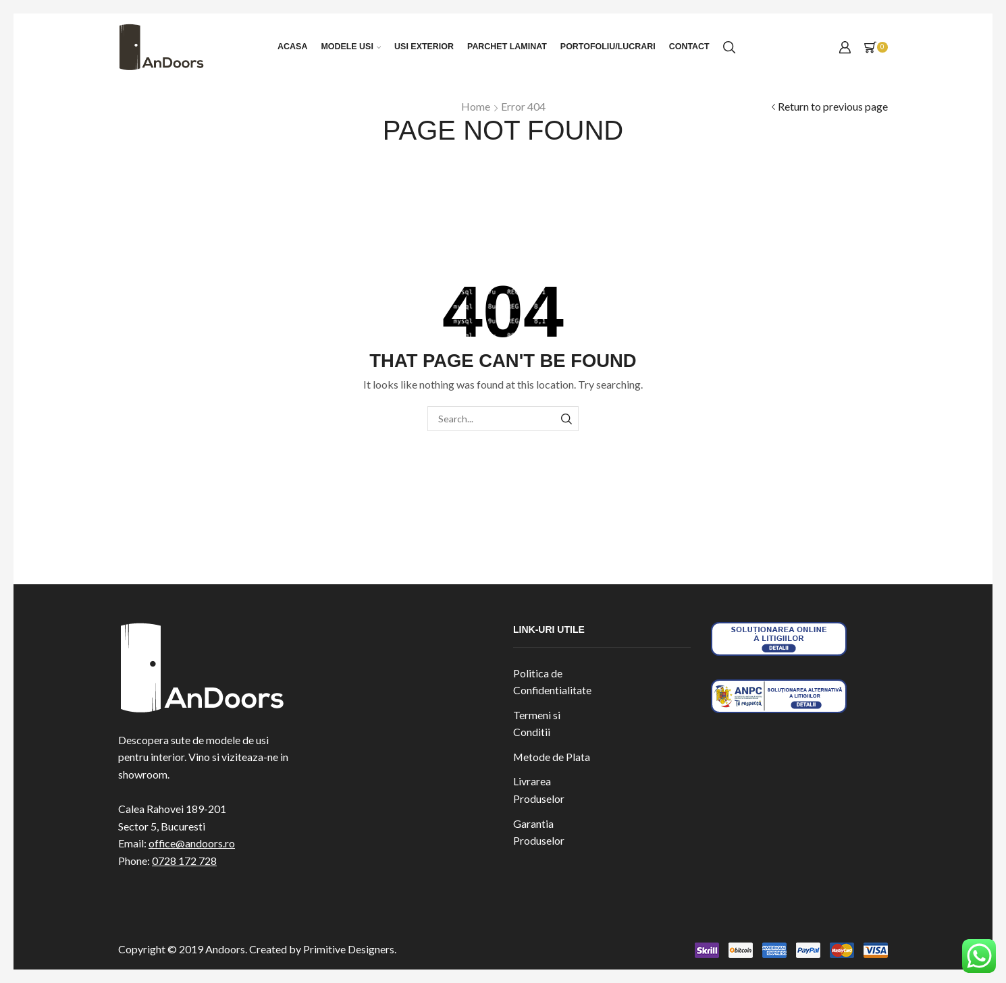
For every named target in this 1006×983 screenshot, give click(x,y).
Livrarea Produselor (538, 790)
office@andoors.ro (192, 843)
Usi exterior (424, 46)
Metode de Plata (551, 756)
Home (475, 106)
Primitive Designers (348, 949)
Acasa (292, 46)
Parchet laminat (507, 46)
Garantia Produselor (538, 832)
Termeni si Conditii (536, 723)
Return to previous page (833, 106)
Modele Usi (351, 46)
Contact (689, 46)
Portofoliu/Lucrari (608, 46)
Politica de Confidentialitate (552, 682)
